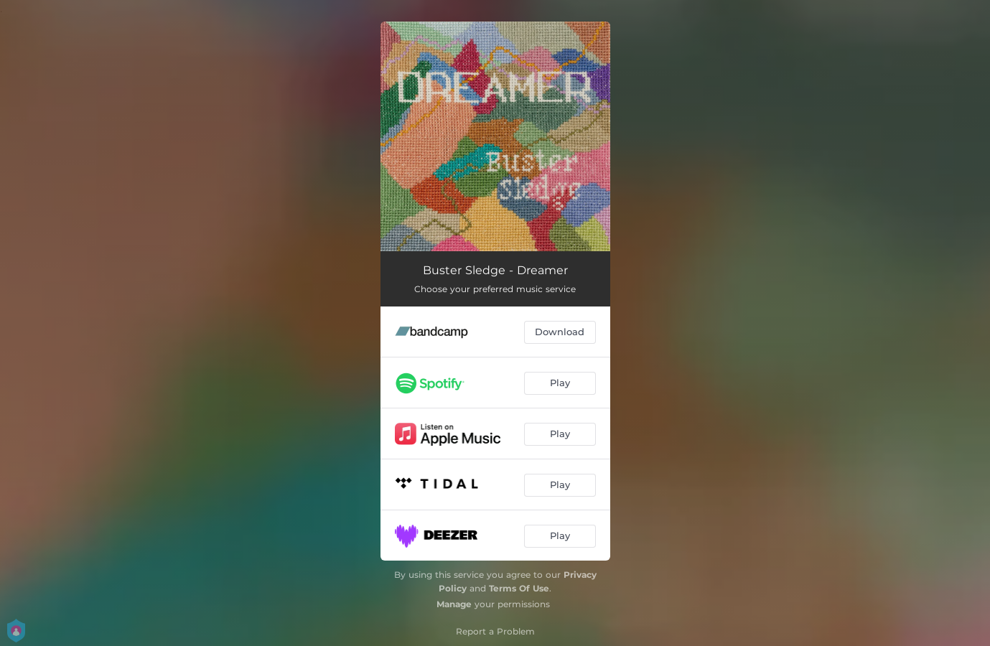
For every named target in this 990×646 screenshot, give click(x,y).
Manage (454, 604)
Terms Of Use (519, 588)
